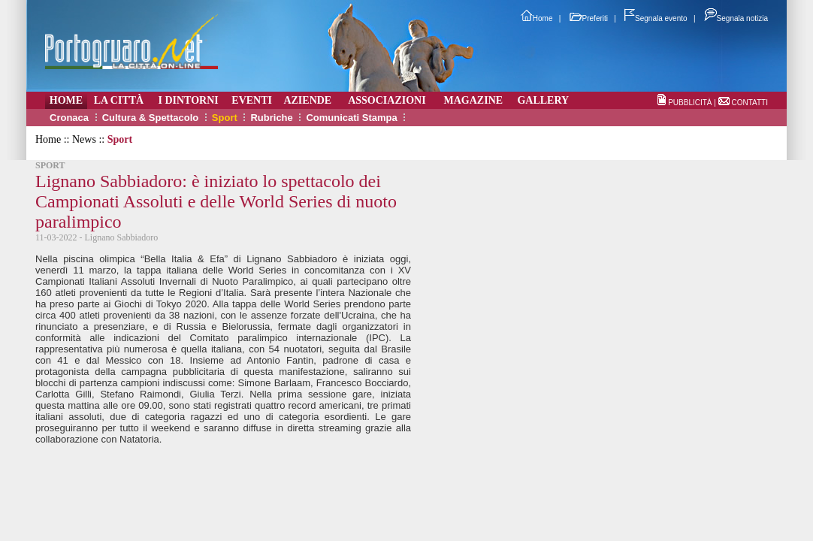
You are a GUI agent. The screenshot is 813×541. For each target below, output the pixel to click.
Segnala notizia (736, 18)
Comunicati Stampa (351, 117)
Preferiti (589, 18)
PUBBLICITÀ (690, 102)
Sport (224, 117)
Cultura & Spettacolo (150, 117)
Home (537, 18)
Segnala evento (656, 18)
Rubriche (271, 117)
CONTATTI (749, 102)
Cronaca (69, 117)
